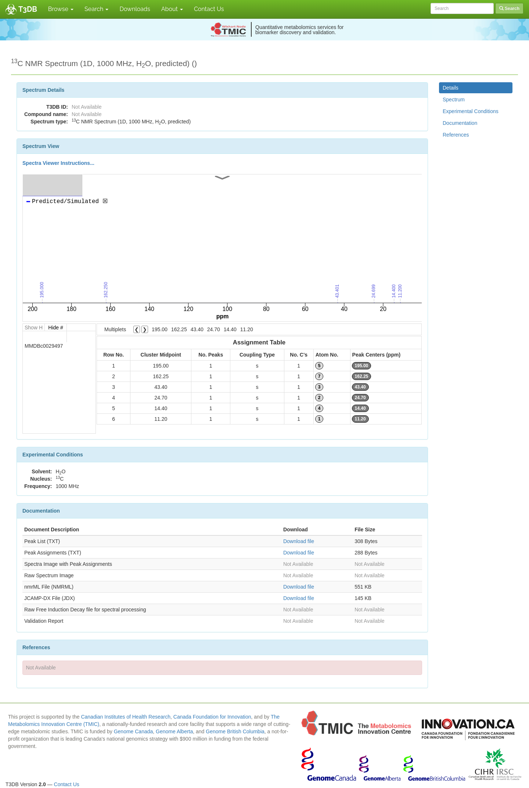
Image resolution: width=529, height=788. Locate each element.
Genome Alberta (174, 731)
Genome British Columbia (235, 731)
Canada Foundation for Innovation (212, 717)
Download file (298, 541)
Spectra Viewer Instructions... (58, 163)
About (172, 9)
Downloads (134, 9)
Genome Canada (133, 731)
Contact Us (209, 9)
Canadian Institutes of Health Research (125, 717)
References (456, 135)
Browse (60, 9)
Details (450, 88)
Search (96, 9)
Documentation (460, 123)
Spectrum (454, 99)
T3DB (27, 9)
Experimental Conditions (471, 111)
